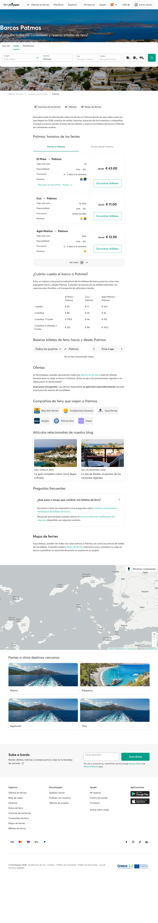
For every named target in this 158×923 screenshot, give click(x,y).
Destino (46, 56)
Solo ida (6, 46)
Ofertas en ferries (38, 4)
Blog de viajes (15, 797)
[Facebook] (126, 842)
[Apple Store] (140, 801)
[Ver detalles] (23, 763)
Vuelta (16, 46)
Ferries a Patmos (56, 146)
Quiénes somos (57, 792)
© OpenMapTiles (131, 649)
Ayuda (102, 4)
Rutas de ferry (15, 808)
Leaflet (110, 649)
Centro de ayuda (98, 797)
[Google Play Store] (140, 794)
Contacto (95, 802)
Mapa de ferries (74, 546)
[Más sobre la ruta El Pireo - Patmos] (55, 184)
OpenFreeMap (120, 649)
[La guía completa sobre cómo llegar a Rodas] (55, 459)
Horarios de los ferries (38, 94)
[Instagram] (133, 842)
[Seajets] (41, 421)
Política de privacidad (66, 865)
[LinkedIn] (147, 842)
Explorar (72, 4)
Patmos (55, 94)
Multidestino (28, 46)
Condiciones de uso (36, 865)
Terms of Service (91, 766)
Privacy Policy (135, 764)
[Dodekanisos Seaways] (78, 411)
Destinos (12, 802)
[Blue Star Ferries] (46, 411)
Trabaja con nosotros (60, 797)
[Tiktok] (140, 842)
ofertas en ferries (89, 374)
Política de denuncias (87, 865)
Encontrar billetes (107, 183)
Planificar (59, 4)
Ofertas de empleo (59, 802)
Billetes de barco (16, 94)
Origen (7, 56)
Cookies (50, 865)
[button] (65, 348)
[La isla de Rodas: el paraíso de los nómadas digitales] (102, 459)
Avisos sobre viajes (99, 809)
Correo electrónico (93, 755)
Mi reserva (89, 4)
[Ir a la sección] (47, 107)
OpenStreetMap (151, 649)
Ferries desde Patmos (102, 146)
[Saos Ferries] (107, 411)
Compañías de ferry (18, 818)
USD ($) (126, 4)
